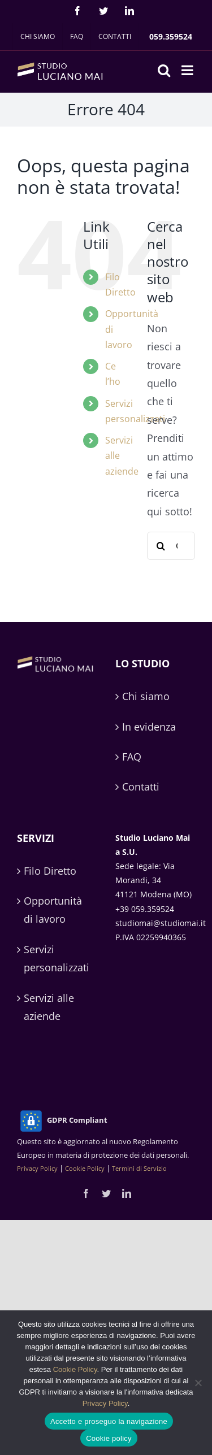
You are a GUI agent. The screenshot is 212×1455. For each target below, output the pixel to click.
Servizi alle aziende (49, 1007)
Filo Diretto (50, 871)
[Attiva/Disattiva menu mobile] (188, 70)
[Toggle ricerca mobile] (164, 70)
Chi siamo (146, 696)
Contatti (140, 786)
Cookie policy (109, 1438)
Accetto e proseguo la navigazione (108, 1421)
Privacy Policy (37, 1168)
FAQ (131, 756)
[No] (198, 1382)
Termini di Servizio (139, 1168)
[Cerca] (161, 546)
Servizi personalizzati (56, 958)
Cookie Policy (85, 1168)
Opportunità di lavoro (53, 910)
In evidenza (149, 726)
